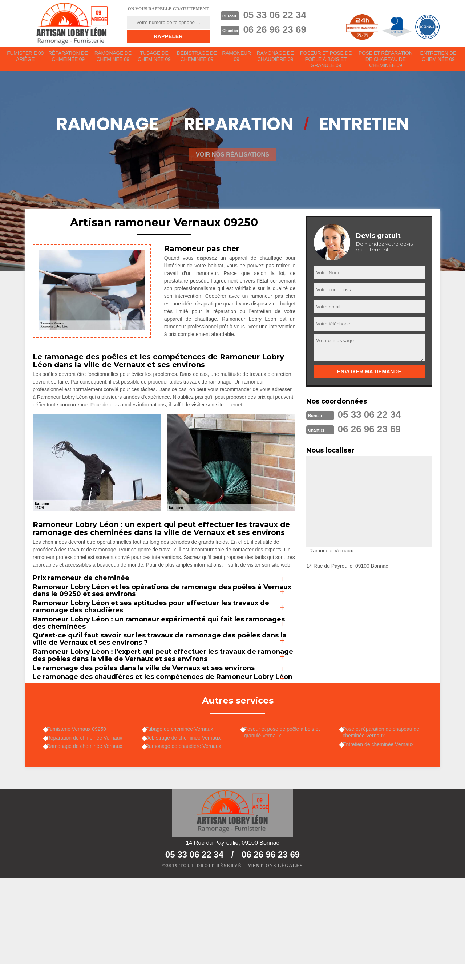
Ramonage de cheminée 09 (113, 59)
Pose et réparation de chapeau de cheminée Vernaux (384, 812)
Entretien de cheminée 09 (438, 59)
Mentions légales (275, 951)
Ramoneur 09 (238, 59)
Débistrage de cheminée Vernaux (186, 819)
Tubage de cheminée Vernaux (183, 808)
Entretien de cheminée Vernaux (381, 826)
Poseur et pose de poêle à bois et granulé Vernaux (285, 812)
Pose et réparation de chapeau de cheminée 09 (386, 62)
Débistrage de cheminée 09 (197, 59)
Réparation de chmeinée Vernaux (88, 819)
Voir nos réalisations (232, 159)
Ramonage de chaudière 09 (277, 59)
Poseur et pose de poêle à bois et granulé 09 (327, 62)
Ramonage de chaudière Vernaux (187, 829)
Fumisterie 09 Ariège (25, 59)
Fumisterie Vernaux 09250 (79, 808)
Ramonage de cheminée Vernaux (88, 829)
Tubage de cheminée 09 (155, 59)
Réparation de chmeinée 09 (68, 59)
